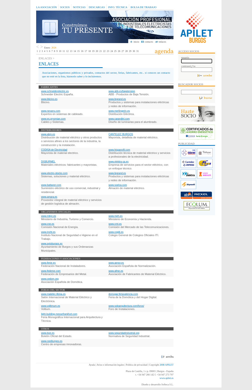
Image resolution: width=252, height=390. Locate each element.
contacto (149, 41)
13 (71, 51)
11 (64, 51)
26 (119, 51)
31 (137, 51)
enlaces (162, 41)
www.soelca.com (118, 185)
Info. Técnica (117, 7)
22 (104, 51)
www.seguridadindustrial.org (124, 333)
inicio (136, 41)
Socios (65, 7)
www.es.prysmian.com (53, 118)
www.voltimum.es (50, 306)
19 (93, 51)
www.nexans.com (50, 111)
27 (123, 51)
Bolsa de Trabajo (144, 7)
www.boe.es (47, 333)
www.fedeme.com (51, 271)
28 (126, 51)
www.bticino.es (49, 99)
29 (130, 51)
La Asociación (46, 7)
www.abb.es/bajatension (122, 91)
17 (86, 51)
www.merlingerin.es (119, 111)
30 (134, 51)
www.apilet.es (166, 378)
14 (75, 51)
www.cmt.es (115, 224)
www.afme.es (116, 271)
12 (67, 51)
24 (111, 51)
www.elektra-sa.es (118, 161)
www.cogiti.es (116, 232)
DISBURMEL (48, 161)
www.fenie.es (48, 262)
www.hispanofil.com (119, 149)
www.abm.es (48, 134)
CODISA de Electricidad (54, 149)
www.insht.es (48, 232)
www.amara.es (49, 196)
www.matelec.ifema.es (53, 294)
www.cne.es (47, 224)
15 (78, 51)
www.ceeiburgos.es (51, 341)
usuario (185, 57)
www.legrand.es (117, 99)
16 (82, 51)
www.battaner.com (51, 185)
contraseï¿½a (188, 66)
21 (100, 51)
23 (108, 51)
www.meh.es (116, 216)
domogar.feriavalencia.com (123, 294)
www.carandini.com (119, 118)
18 (89, 51)
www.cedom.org (50, 278)
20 (97, 51)
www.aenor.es (116, 262)
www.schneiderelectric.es (55, 91)
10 (60, 51)
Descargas (97, 7)
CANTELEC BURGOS (121, 134)
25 (115, 51)
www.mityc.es (48, 216)
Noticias (79, 7)
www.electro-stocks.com (54, 173)
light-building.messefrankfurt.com (59, 314)
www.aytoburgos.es (52, 243)
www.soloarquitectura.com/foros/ (126, 306)
